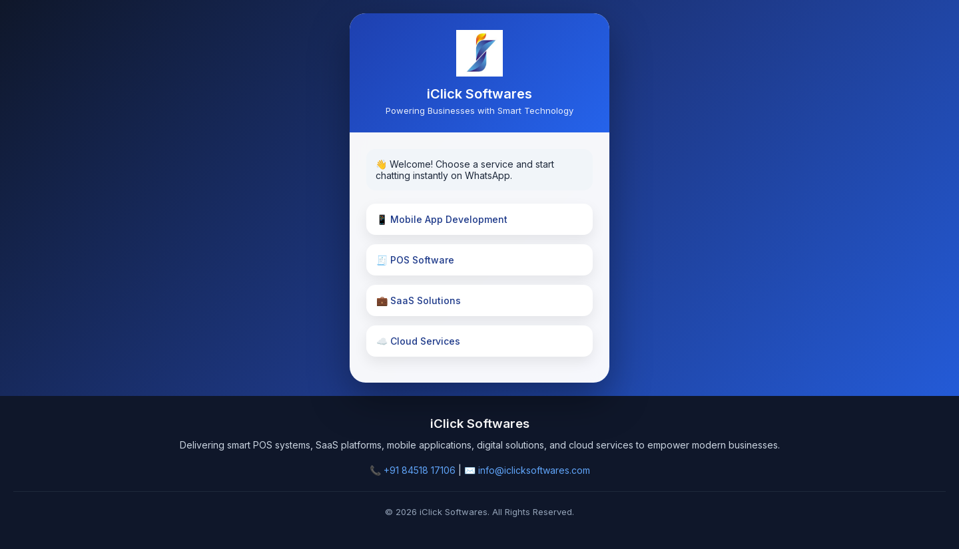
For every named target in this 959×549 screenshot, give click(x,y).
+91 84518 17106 (420, 470)
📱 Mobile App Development (441, 219)
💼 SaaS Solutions (418, 300)
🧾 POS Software (415, 260)
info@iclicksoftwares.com (534, 470)
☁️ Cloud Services (418, 341)
